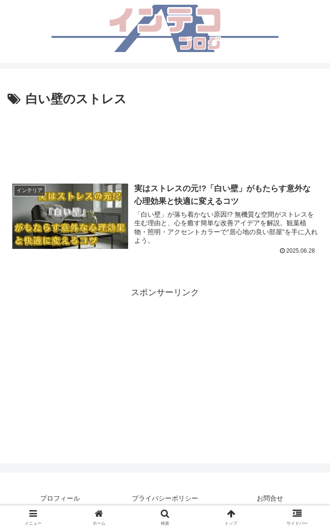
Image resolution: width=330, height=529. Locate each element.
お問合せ (270, 498)
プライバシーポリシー (165, 498)
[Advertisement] (165, 138)
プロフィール (60, 498)
